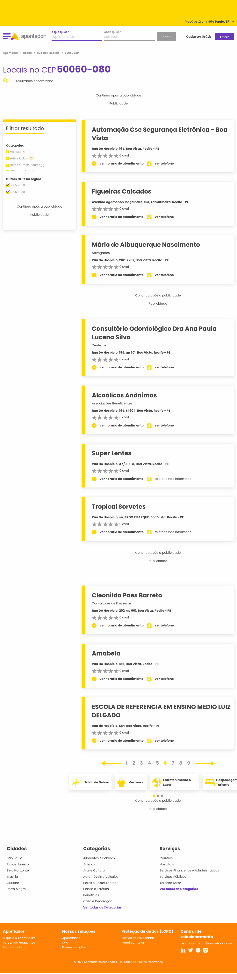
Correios (166, 858)
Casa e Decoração (97, 901)
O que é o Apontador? (19, 938)
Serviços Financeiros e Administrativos (189, 870)
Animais (89, 864)
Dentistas (99, 345)
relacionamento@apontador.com (207, 943)
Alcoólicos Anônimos (124, 395)
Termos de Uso (14, 947)
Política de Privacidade (138, 938)
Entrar (224, 37)
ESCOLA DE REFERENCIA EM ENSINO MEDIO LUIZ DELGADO (161, 710)
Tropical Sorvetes (119, 506)
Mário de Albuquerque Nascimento (146, 244)
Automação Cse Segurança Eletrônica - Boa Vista (159, 133)
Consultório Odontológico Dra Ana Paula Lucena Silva (154, 332)
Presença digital (74, 947)
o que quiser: (60, 32)
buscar (167, 36)
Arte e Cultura (94, 870)
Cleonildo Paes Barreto (127, 595)
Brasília (12, 876)
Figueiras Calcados (121, 191)
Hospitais (167, 864)
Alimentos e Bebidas (99, 858)
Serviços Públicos (173, 876)
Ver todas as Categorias (102, 907)
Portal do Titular (132, 942)
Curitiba (13, 883)
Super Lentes (112, 453)
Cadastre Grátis (199, 36)
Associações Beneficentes (112, 403)
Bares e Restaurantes (99, 883)
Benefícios (91, 895)
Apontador (11, 53)
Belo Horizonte (18, 870)
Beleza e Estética (96, 889)
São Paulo (14, 858)
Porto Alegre (16, 889)
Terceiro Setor (170, 883)
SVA (65, 942)
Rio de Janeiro (18, 864)
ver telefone (164, 163)
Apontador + (71, 938)
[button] (156, 795)
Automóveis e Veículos (101, 876)
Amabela (106, 653)
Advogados (101, 253)
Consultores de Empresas (112, 603)
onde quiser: (113, 32)
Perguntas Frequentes (19, 942)
